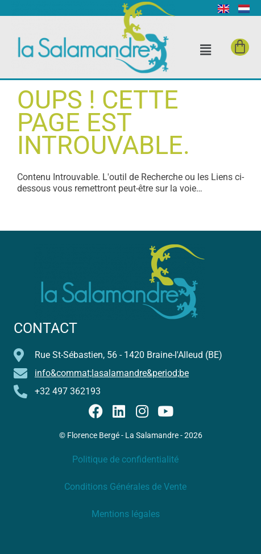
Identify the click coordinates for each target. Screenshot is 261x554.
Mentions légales (126, 514)
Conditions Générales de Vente (125, 486)
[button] (205, 50)
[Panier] (240, 47)
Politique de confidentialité (125, 459)
